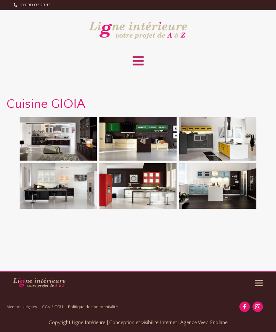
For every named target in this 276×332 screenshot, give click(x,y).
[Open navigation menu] (138, 61)
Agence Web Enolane (204, 322)
